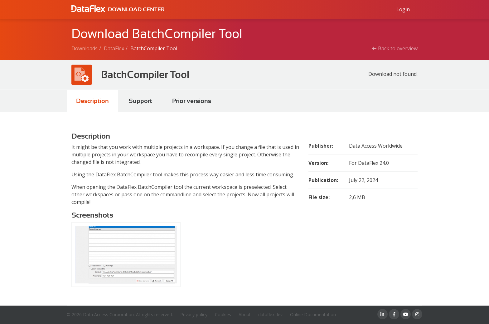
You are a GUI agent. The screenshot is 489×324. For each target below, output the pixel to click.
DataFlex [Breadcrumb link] (114, 48)
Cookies (223, 314)
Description (92, 101)
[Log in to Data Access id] (403, 9)
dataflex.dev (270, 314)
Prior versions (191, 101)
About (245, 314)
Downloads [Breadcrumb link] (84, 48)
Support (140, 101)
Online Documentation (313, 314)
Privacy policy (193, 314)
